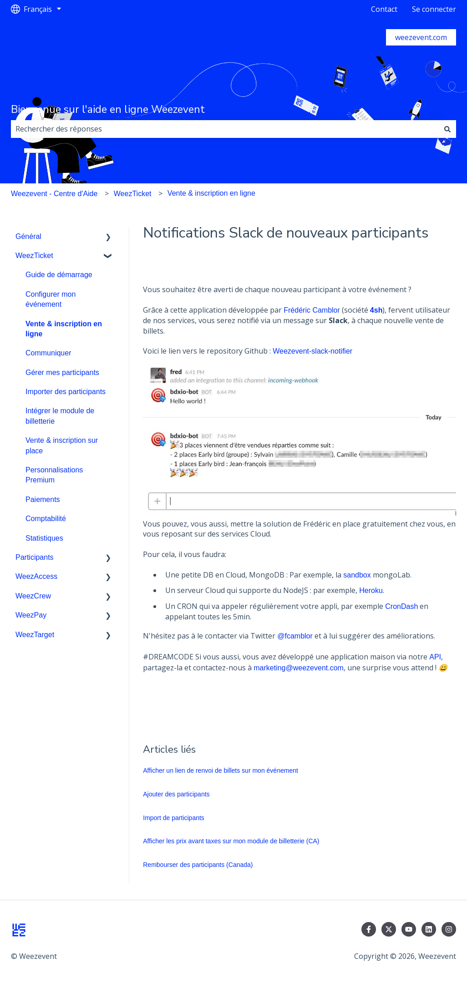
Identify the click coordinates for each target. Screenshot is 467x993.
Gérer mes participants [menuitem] (62, 372)
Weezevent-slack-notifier (312, 351)
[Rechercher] (447, 128)
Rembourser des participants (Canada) (198, 864)
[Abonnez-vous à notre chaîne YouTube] (408, 929)
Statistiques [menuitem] (44, 538)
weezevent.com (421, 37)
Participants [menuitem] (34, 557)
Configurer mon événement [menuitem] (50, 299)
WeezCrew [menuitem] (33, 596)
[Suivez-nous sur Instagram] (449, 929)
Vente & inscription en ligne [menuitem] (63, 329)
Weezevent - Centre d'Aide (54, 194)
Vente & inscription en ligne (211, 193)
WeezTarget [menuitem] (34, 634)
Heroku (371, 590)
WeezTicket (133, 194)
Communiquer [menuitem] (48, 353)
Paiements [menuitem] (42, 499)
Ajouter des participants (176, 794)
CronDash (401, 606)
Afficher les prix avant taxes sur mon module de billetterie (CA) (231, 841)
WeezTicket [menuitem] (34, 255)
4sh (376, 310)
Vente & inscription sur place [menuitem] (61, 445)
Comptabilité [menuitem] (45, 518)
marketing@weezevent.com (299, 668)
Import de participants (173, 817)
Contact (384, 9)
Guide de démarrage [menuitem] (58, 275)
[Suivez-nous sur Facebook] (368, 929)
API (435, 657)
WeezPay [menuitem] (30, 615)
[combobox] (225, 128)
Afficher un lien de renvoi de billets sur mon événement (220, 770)
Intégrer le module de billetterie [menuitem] (59, 416)
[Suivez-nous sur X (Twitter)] (388, 929)
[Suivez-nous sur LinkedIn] (428, 929)
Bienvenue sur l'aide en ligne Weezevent (108, 109)
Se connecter (434, 9)
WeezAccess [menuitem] (36, 576)
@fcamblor (295, 636)
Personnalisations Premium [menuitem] (54, 475)
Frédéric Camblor (312, 310)
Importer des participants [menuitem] (65, 391)
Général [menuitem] (28, 236)
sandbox (357, 575)
